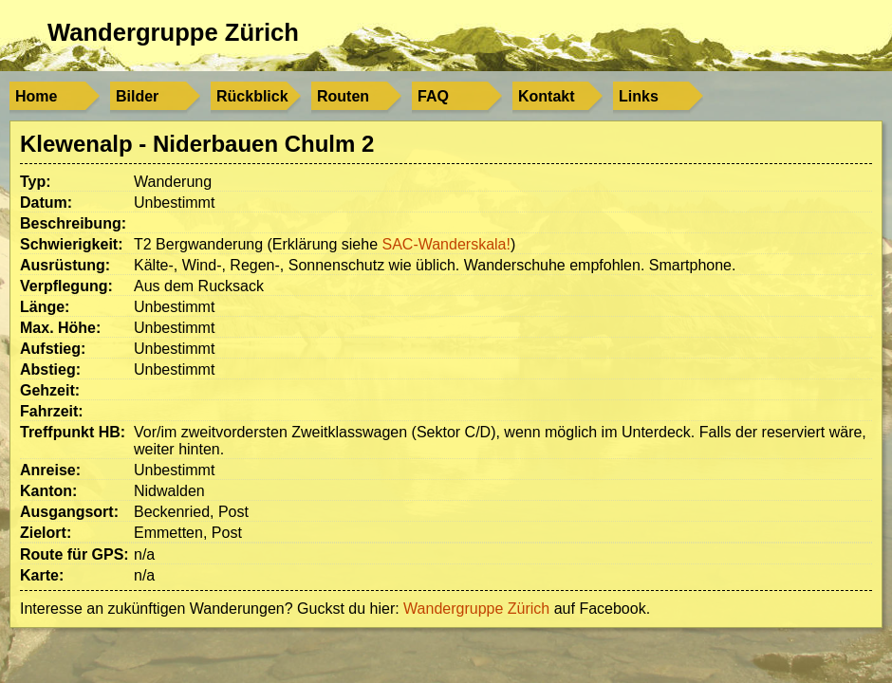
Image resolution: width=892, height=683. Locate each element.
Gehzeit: (50, 390)
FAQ (433, 96)
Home (36, 96)
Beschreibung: (73, 223)
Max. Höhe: (60, 328)
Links (639, 96)
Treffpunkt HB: (72, 432)
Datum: (46, 202)
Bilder (137, 96)
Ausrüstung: (65, 265)
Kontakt (546, 96)
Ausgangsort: (69, 512)
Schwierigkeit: (71, 244)
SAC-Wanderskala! (445, 244)
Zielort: (45, 533)
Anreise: (50, 470)
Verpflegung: (66, 286)
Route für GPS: (74, 554)
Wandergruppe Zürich (173, 32)
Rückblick (252, 96)
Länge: (44, 307)
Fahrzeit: (52, 411)
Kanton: (48, 491)
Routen (343, 96)
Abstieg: (50, 369)
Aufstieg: (52, 349)
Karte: (42, 575)
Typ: (35, 182)
